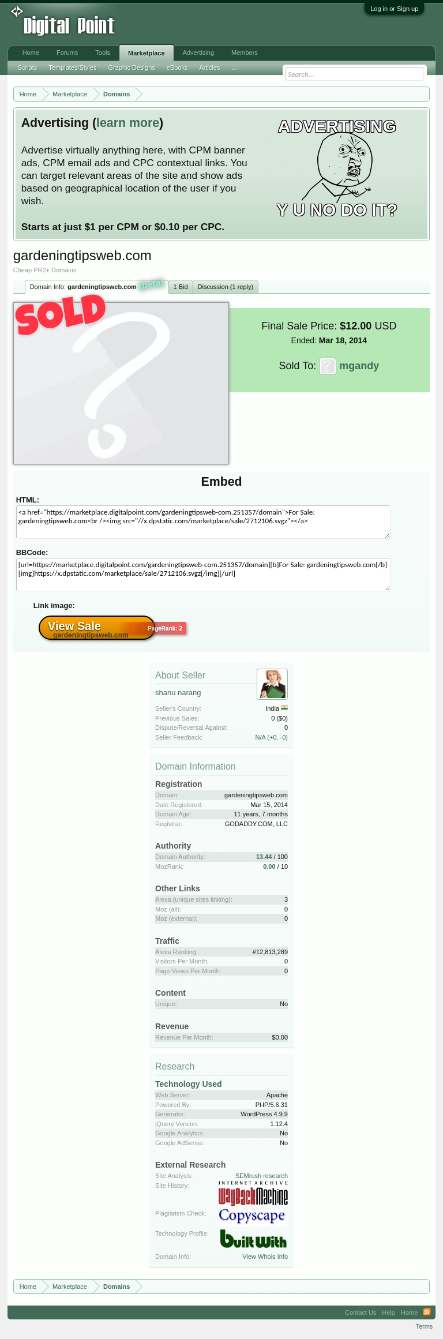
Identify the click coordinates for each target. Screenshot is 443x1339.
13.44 (264, 856)
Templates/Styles (72, 67)
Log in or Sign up (394, 8)
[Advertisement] (190, 24)
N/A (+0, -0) (271, 737)
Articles (209, 67)
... (234, 67)
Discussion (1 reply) (226, 286)
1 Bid (181, 286)
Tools (102, 52)
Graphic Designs (131, 67)
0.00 (269, 866)
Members (244, 52)
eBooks (177, 67)
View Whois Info (265, 1256)
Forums (67, 52)
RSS (426, 1312)
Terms (424, 1326)
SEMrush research (261, 1175)
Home (30, 52)
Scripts (27, 67)
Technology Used (188, 1084)
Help (388, 1312)
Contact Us (360, 1312)
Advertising (198, 52)
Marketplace (146, 53)
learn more (127, 123)
